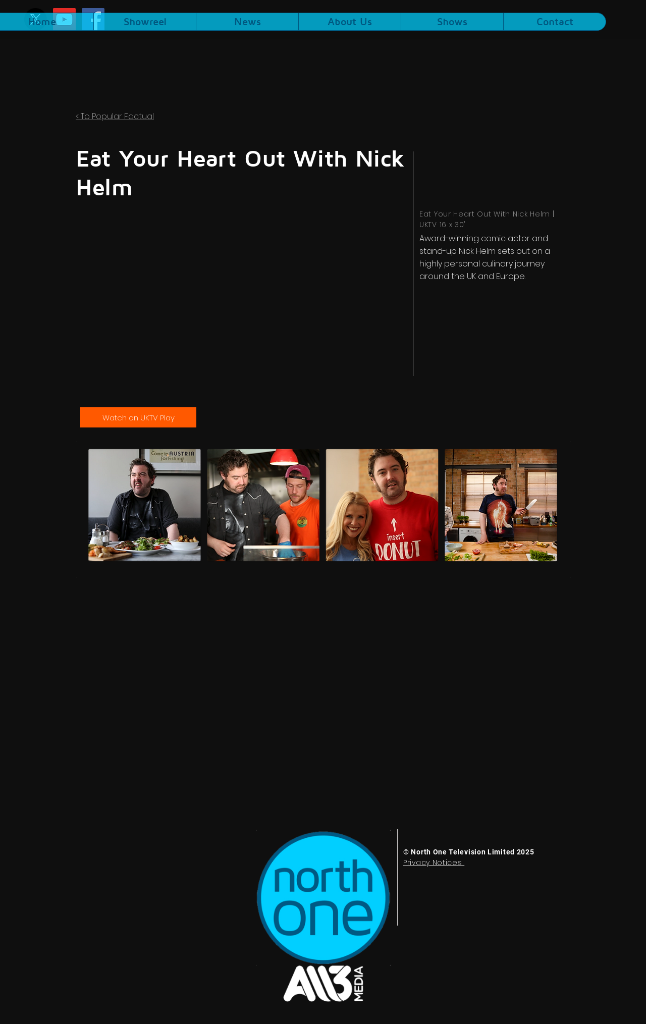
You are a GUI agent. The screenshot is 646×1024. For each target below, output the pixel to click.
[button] (452, 21)
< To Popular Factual (115, 116)
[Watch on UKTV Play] (138, 417)
